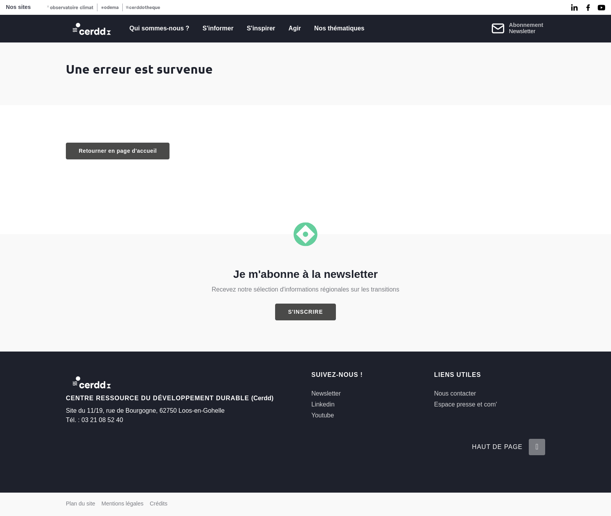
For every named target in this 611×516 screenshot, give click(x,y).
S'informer (218, 28)
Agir (294, 28)
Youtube (322, 415)
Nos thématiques (339, 28)
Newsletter (326, 393)
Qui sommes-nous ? (159, 28)
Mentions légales (122, 503)
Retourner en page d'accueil (118, 151)
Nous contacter (455, 393)
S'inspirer (261, 28)
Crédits (159, 503)
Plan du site (80, 503)
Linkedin (323, 404)
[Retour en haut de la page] (537, 447)
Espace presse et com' (465, 404)
